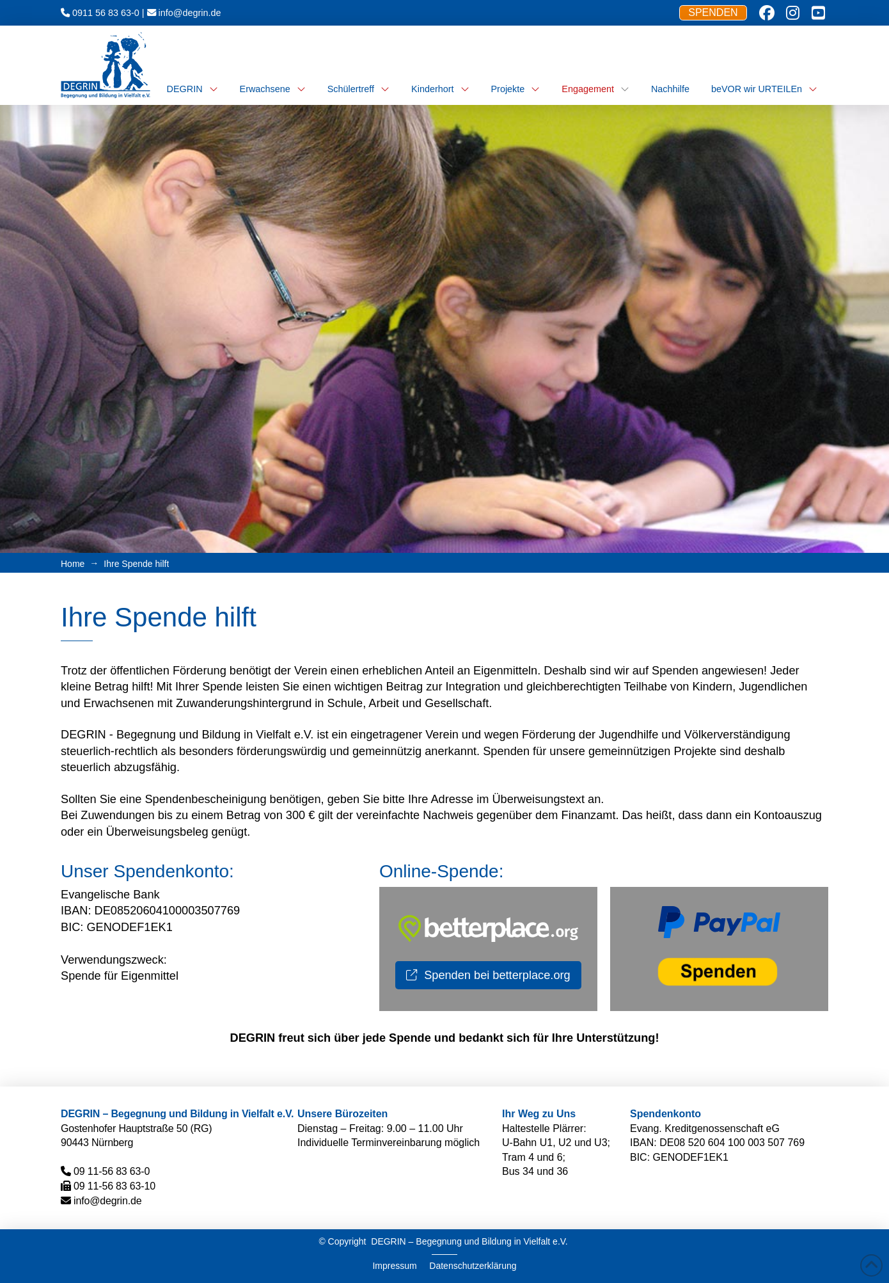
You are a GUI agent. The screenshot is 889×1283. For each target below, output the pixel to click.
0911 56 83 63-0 (105, 13)
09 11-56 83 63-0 (112, 1171)
